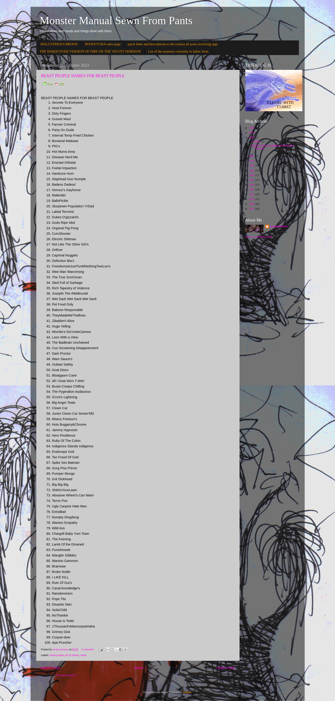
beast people (57, 655)
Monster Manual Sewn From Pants (116, 20)
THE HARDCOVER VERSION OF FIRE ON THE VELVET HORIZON (90, 51)
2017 (252, 180)
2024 (252, 132)
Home (138, 668)
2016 (252, 184)
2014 (252, 194)
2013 (252, 199)
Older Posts (226, 668)
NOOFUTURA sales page (103, 44)
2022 (252, 156)
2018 (252, 175)
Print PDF (53, 84)
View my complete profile (259, 236)
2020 (252, 165)
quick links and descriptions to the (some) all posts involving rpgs (173, 44)
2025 (252, 127)
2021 (252, 160)
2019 (252, 170)
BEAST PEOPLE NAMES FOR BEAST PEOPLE (83, 76)
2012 (252, 204)
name (83, 655)
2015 (252, 189)
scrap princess (278, 226)
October (256, 141)
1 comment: (88, 649)
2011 (252, 208)
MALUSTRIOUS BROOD (59, 44)
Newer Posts (51, 668)
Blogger (187, 692)
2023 (252, 137)
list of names (72, 655)
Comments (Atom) (66, 675)
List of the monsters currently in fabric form (178, 51)
